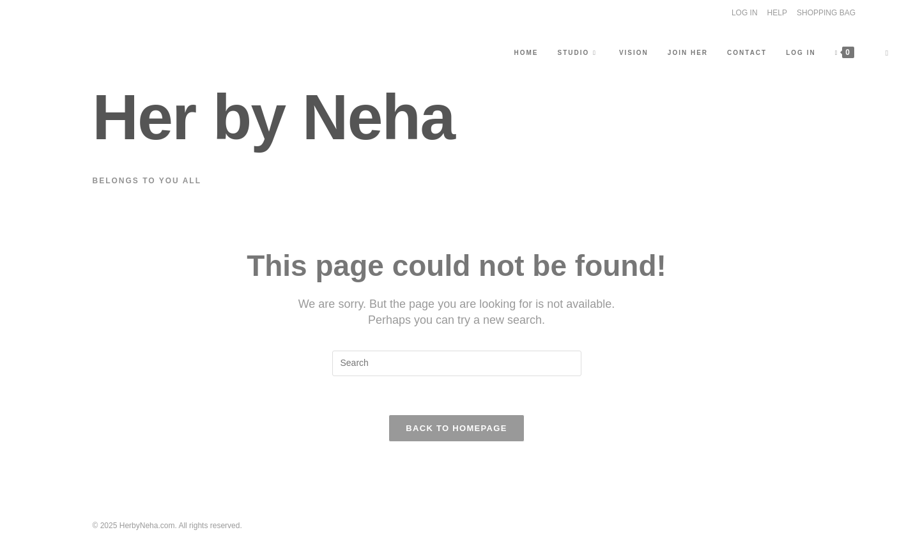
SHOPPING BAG (826, 12)
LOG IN (745, 12)
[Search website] (887, 53)
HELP (777, 12)
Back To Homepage (456, 428)
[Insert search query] (456, 363)
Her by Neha (274, 117)
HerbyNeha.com (147, 525)
